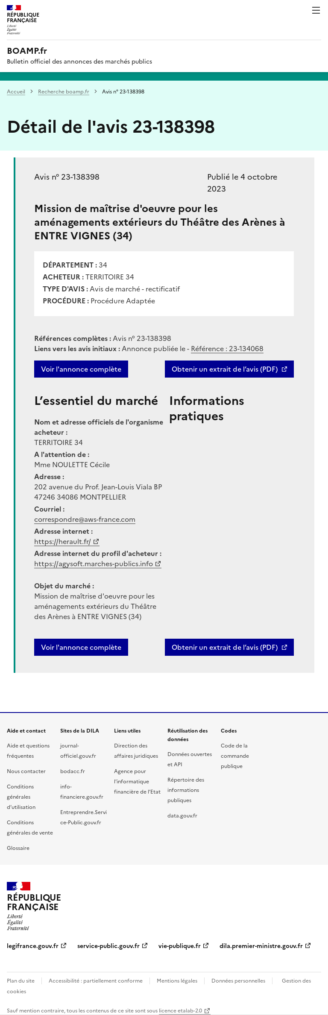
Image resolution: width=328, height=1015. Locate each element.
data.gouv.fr (182, 816)
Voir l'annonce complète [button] (81, 647)
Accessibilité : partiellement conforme (96, 981)
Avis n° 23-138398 (67, 177)
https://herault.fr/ (62, 541)
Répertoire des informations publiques (185, 790)
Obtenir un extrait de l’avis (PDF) (225, 369)
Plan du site (21, 981)
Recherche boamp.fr (63, 92)
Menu (316, 10)
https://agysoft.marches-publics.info (93, 563)
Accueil (16, 92)
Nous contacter (26, 771)
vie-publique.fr (179, 946)
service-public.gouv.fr (108, 946)
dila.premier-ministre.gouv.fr (261, 946)
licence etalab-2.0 (180, 1011)
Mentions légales (177, 981)
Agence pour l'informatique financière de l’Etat (137, 782)
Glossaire (18, 848)
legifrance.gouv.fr (33, 946)
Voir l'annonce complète (81, 369)
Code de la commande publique (235, 756)
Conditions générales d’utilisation (21, 797)
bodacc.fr (72, 771)
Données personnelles (238, 981)
